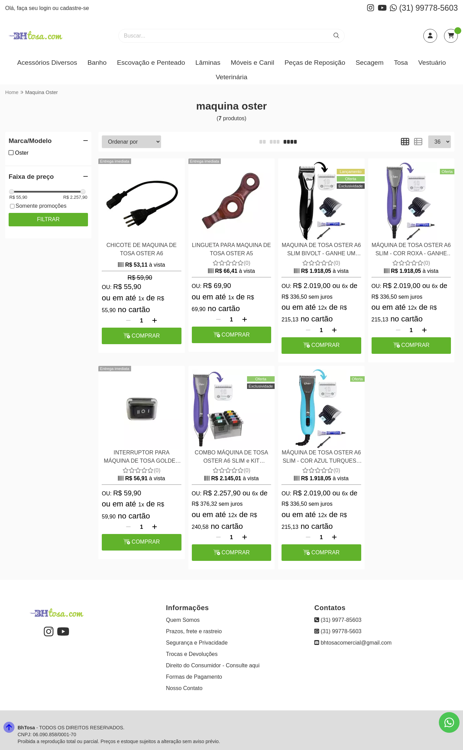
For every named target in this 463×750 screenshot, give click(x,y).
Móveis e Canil (252, 62)
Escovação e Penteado (151, 62)
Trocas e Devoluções (192, 654)
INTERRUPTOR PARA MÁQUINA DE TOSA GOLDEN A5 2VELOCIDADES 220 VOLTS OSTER (141, 458)
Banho (96, 62)
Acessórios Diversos (47, 62)
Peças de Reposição (315, 62)
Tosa (401, 62)
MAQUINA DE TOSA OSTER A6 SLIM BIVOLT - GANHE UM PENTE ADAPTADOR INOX (321, 250)
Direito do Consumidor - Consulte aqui (212, 665)
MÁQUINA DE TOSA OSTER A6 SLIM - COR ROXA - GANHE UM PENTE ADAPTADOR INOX (411, 250)
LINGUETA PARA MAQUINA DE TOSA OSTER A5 (231, 249)
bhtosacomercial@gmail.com (353, 643)
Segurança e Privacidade (197, 643)
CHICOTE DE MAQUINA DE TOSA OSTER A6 (141, 249)
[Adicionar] (154, 320)
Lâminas (207, 62)
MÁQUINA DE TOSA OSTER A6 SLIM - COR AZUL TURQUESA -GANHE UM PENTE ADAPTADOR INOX (321, 458)
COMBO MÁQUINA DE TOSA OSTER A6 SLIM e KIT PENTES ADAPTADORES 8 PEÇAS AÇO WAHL (231, 458)
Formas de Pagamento (194, 677)
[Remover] (128, 320)
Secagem (370, 62)
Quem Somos (183, 620)
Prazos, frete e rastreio (194, 631)
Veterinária (231, 77)
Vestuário (432, 62)
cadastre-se (74, 8)
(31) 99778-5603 (424, 7)
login (45, 8)
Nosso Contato (184, 688)
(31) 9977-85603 (338, 620)
